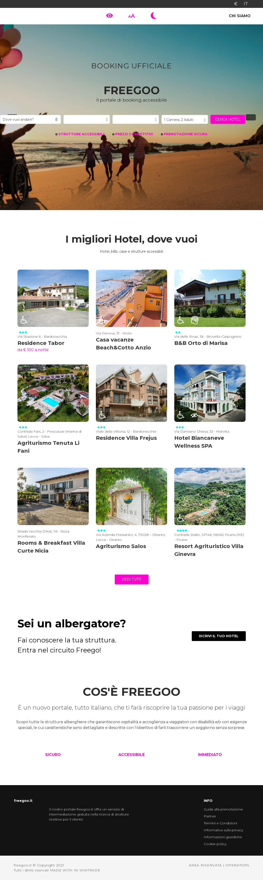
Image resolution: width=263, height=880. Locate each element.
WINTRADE (89, 870)
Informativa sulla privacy (223, 830)
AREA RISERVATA (205, 865)
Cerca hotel (228, 119)
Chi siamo (240, 16)
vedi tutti (131, 579)
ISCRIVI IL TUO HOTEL (219, 636)
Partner (210, 816)
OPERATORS (237, 865)
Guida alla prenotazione (223, 809)
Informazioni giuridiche (223, 837)
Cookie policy (215, 844)
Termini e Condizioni (220, 823)
